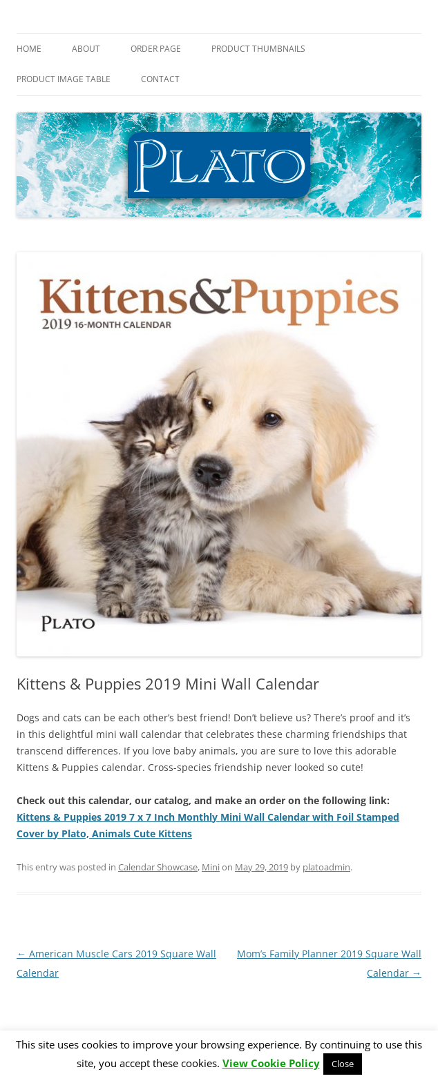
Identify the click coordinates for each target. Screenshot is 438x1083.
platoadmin (326, 867)
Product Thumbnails (258, 49)
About (86, 49)
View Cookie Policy (271, 1063)
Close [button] (343, 1063)
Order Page (156, 49)
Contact (160, 79)
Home (29, 49)
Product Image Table (64, 79)
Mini (211, 867)
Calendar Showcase (158, 867)
